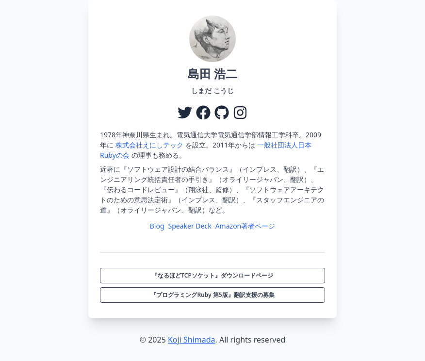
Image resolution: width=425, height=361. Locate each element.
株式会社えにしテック (149, 144)
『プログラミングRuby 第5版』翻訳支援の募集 (212, 295)
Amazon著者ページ (245, 225)
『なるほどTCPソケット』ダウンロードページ (212, 275)
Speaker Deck (190, 225)
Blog (157, 225)
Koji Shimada (191, 339)
